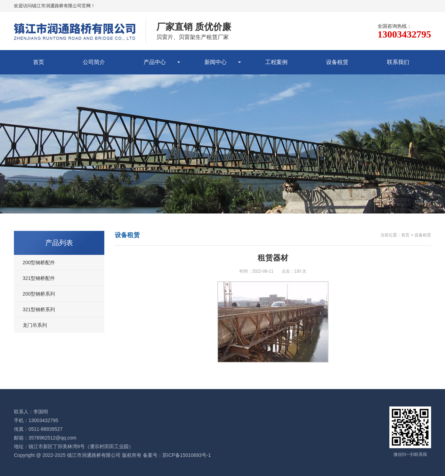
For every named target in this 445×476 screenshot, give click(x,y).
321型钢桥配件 (39, 278)
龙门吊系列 (35, 325)
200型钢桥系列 (39, 294)
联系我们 (398, 62)
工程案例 (276, 62)
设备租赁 (337, 62)
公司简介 (94, 62)
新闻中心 (215, 62)
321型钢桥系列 (39, 309)
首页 (38, 62)
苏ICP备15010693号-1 (186, 455)
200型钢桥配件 (39, 262)
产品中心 (155, 62)
